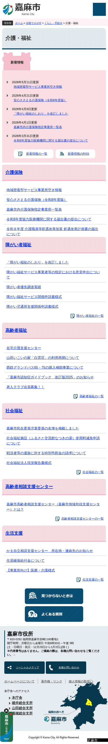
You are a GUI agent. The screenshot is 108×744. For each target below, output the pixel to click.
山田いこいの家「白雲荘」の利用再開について (42, 358)
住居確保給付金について (25, 560)
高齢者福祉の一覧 (91, 396)
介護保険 (14, 172)
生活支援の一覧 (93, 579)
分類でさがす (33, 23)
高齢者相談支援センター (29, 486)
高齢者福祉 (16, 330)
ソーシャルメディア (27, 667)
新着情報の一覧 (36, 153)
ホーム (19, 23)
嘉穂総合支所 (22, 713)
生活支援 (14, 533)
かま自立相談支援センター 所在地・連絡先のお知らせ (49, 551)
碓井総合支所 (22, 703)
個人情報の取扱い (81, 681)
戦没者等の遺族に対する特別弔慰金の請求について (46, 453)
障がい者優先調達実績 (23, 287)
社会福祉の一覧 (93, 472)
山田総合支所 (22, 708)
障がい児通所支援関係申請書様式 (32, 306)
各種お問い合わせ (69, 667)
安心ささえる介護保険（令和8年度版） (40, 100)
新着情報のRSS (78, 153)
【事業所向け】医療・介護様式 (30, 570)
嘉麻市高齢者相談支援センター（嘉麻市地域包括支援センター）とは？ (53, 506)
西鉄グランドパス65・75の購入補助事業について (44, 367)
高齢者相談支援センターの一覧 (82, 518)
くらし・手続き (53, 23)
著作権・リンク (51, 681)
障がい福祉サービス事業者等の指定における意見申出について (53, 274)
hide (6, 710)
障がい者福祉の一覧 (90, 315)
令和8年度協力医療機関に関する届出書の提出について (51, 140)
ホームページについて (19, 681)
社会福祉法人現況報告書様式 (28, 463)
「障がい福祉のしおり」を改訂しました (41, 113)
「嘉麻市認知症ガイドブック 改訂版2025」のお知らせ (50, 377)
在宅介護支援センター (23, 348)
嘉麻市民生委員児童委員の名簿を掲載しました (42, 428)
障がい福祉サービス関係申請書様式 (34, 297)
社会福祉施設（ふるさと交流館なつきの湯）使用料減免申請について (53, 440)
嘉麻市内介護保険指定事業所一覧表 (38, 127)
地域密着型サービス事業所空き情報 (38, 86)
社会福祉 (14, 410)
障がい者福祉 (18, 244)
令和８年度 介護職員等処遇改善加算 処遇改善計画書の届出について (52, 231)
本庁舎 (17, 698)
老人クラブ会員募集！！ (25, 387)
